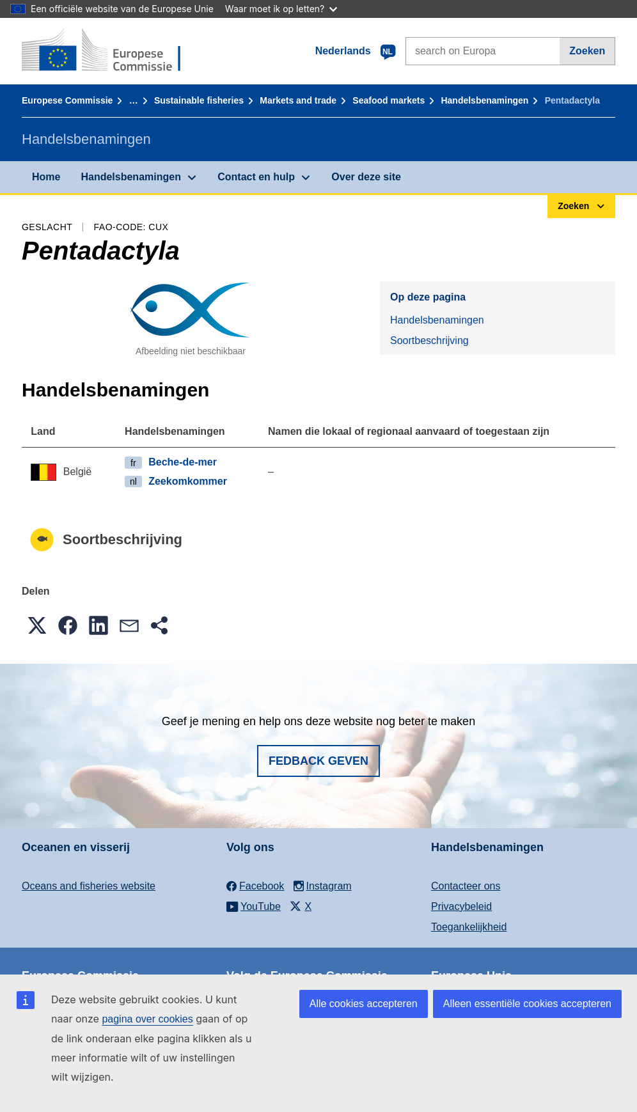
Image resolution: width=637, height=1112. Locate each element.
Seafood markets (388, 100)
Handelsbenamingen (484, 100)
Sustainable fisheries (199, 100)
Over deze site (366, 176)
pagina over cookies (147, 1019)
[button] (37, 625)
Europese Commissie (67, 100)
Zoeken (587, 50)
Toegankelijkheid (469, 926)
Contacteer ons (466, 886)
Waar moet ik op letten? (281, 8)
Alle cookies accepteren (364, 1003)
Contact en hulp (256, 176)
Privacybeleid (461, 906)
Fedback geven (318, 761)
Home (46, 176)
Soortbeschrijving (429, 340)
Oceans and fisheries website (88, 886)
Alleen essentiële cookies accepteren (527, 1003)
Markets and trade (298, 100)
